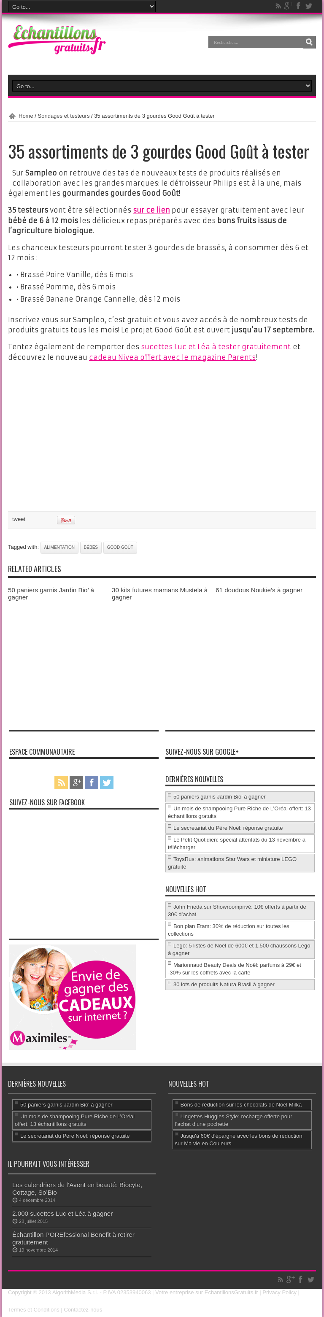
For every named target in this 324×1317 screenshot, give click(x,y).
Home (26, 116)
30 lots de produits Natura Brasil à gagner (224, 983)
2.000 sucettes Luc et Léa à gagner (62, 1212)
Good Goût (120, 546)
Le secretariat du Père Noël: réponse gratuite (228, 826)
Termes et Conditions (33, 1308)
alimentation (59, 546)
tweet (18, 518)
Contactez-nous (83, 1308)
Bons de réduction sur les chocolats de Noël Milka (241, 1103)
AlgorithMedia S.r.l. (75, 1291)
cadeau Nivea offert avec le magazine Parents (172, 356)
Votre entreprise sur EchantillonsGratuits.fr (206, 1291)
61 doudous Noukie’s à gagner (259, 588)
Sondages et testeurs (64, 116)
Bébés (91, 546)
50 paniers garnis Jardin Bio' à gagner (219, 795)
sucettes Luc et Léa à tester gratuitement (215, 346)
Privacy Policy (279, 1291)
